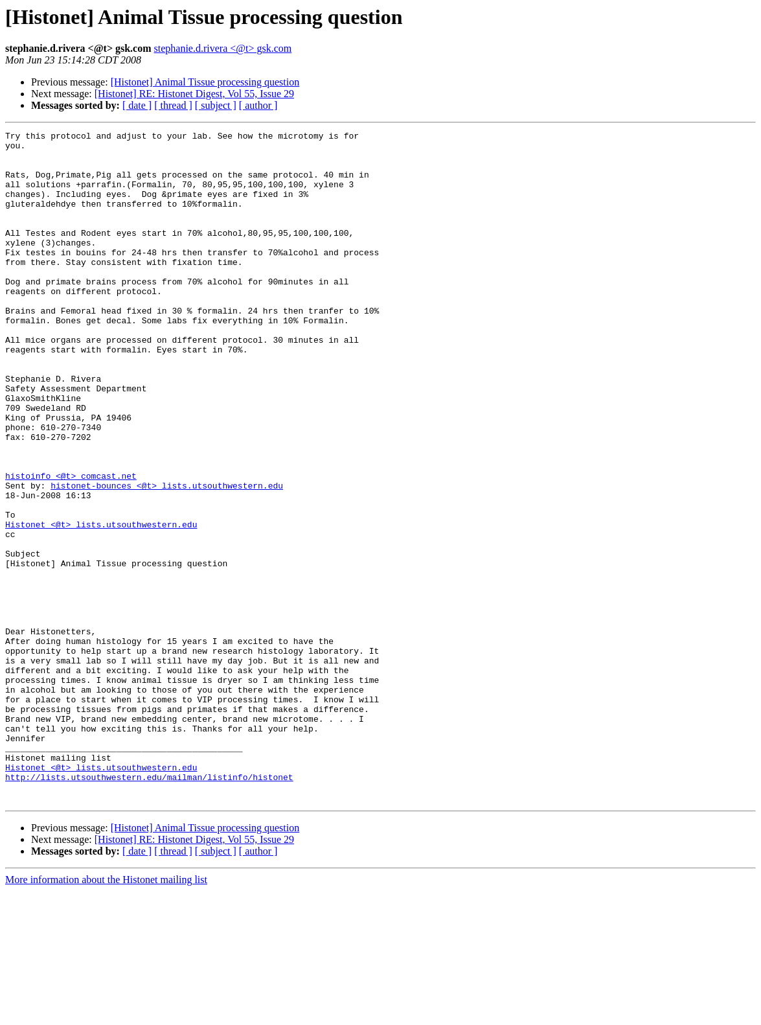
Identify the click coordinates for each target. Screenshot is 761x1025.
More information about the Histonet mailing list (106, 1013)
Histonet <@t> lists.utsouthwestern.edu (101, 604)
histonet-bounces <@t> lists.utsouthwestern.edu (167, 557)
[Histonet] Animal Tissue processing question (205, 81)
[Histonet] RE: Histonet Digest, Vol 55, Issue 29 (194, 93)
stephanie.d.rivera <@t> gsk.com (223, 48)
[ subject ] (215, 105)
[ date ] (137, 105)
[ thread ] (173, 105)
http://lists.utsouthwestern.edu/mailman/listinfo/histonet (149, 907)
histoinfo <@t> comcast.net (71, 545)
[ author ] (258, 105)
